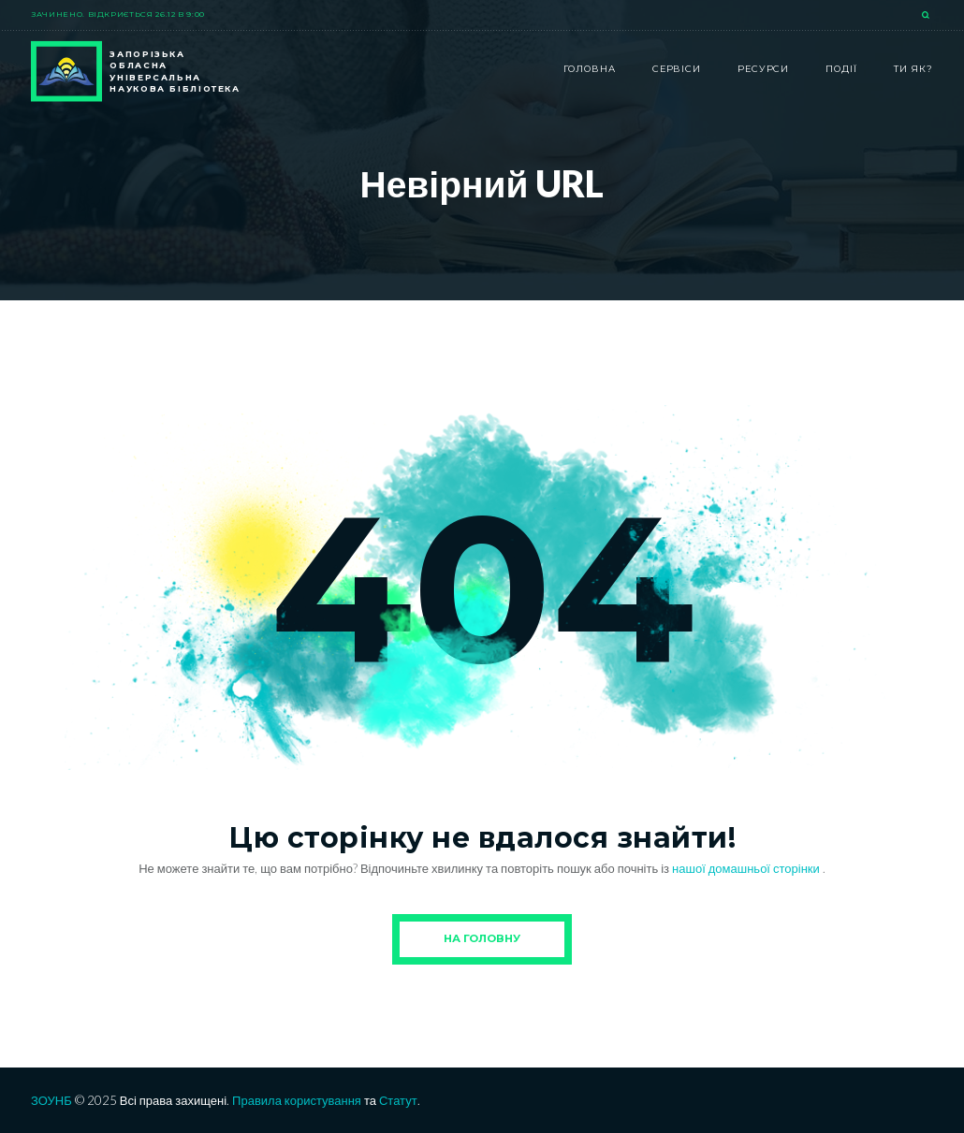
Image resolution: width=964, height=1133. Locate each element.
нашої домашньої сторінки (747, 868)
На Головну (482, 938)
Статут (398, 1100)
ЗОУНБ (51, 1100)
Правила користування (296, 1100)
